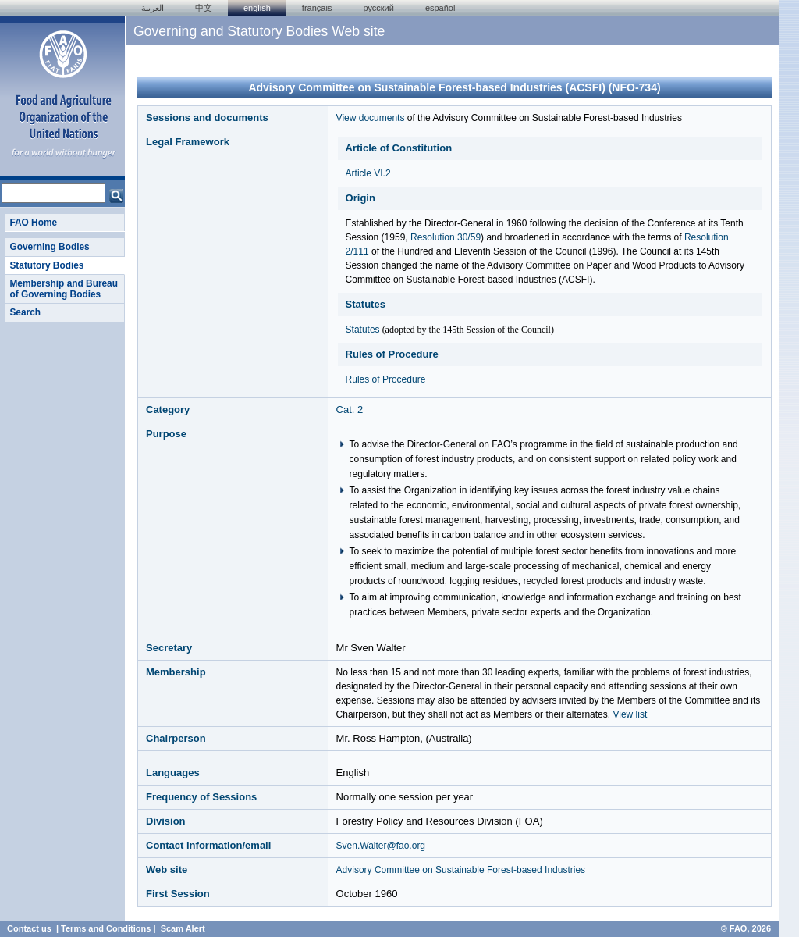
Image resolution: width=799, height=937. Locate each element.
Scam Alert (183, 928)
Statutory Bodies (46, 265)
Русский (378, 7)
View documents (370, 117)
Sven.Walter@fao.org (380, 845)
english (257, 7)
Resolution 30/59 (445, 237)
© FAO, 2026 (746, 928)
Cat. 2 (350, 409)
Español (440, 7)
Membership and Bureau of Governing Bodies (63, 289)
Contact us (29, 928)
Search (25, 312)
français (317, 7)
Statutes (363, 329)
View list (630, 714)
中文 (203, 7)
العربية (152, 7)
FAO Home (33, 222)
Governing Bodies (49, 246)
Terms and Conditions (106, 928)
